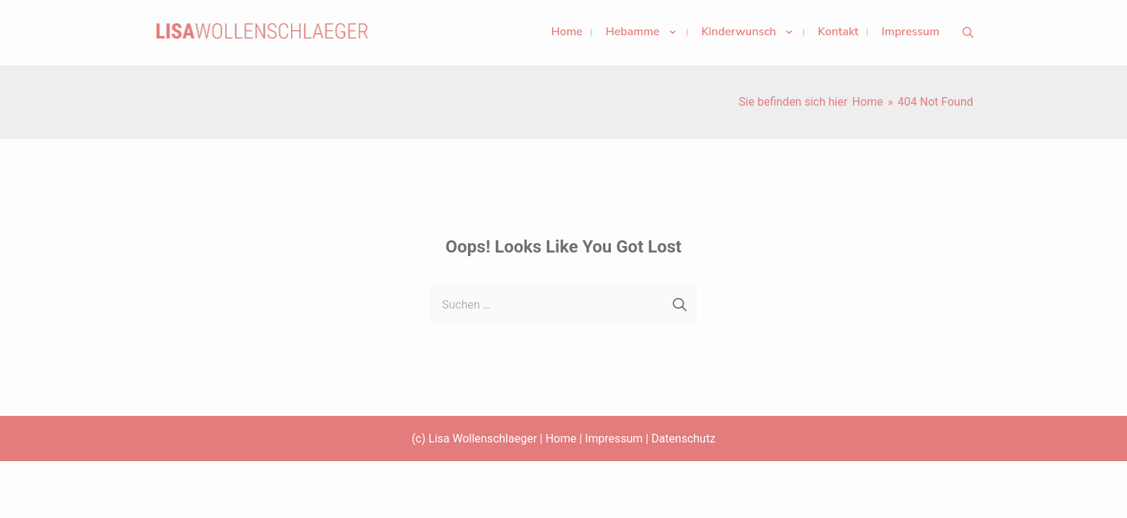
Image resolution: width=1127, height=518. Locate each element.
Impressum (614, 438)
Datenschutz (683, 438)
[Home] (867, 102)
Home (561, 438)
